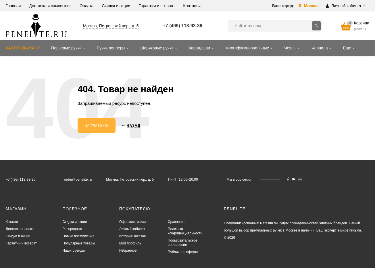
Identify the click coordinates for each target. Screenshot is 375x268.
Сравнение (177, 222)
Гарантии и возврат (21, 243)
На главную (96, 125)
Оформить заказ (132, 222)
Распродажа (72, 229)
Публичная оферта (183, 252)
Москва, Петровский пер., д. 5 (111, 26)
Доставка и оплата (21, 229)
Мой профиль (130, 243)
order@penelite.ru (78, 180)
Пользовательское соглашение (182, 242)
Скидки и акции (18, 236)
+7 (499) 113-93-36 (182, 25)
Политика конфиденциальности (185, 231)
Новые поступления (78, 236)
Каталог (12, 222)
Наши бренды (73, 250)
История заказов (132, 236)
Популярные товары (78, 243)
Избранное (128, 250)
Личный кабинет (132, 229)
